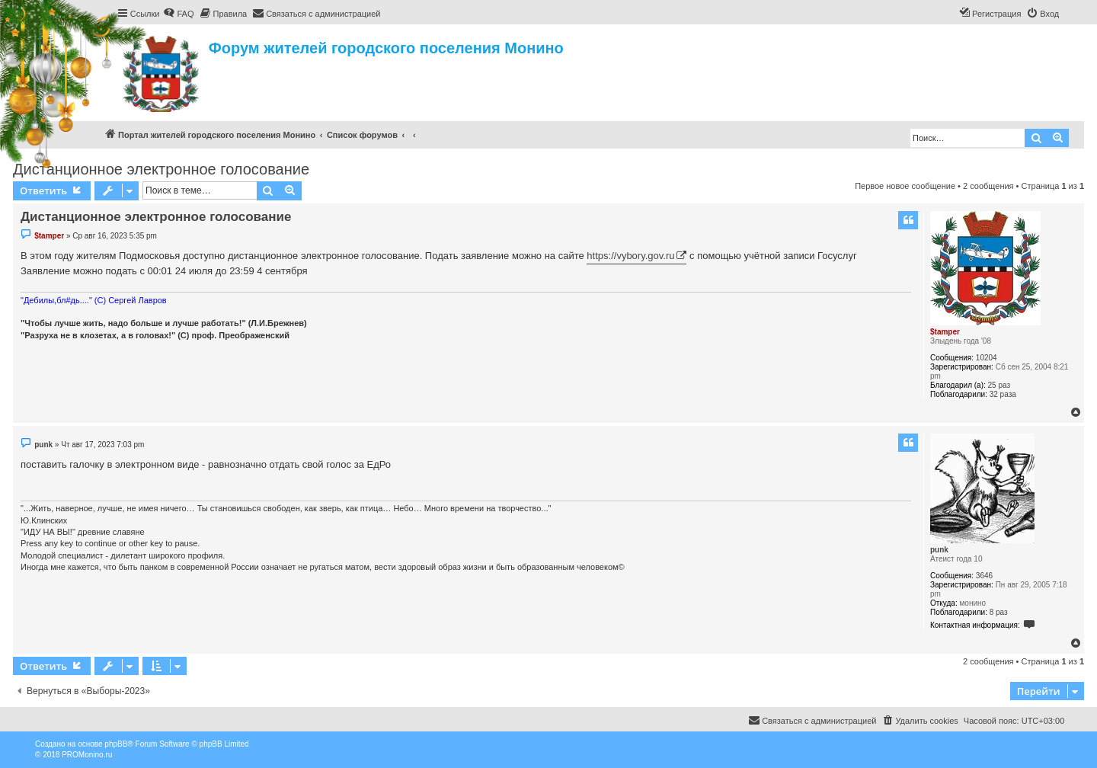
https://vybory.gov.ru (630, 255)
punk (939, 550)
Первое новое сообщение (905, 185)
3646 (984, 575)
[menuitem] (178, 14)
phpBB (115, 744)
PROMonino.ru (87, 754)
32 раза (1003, 394)
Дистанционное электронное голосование (161, 169)
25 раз (999, 385)
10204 (986, 358)
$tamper (945, 332)
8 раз (999, 612)
